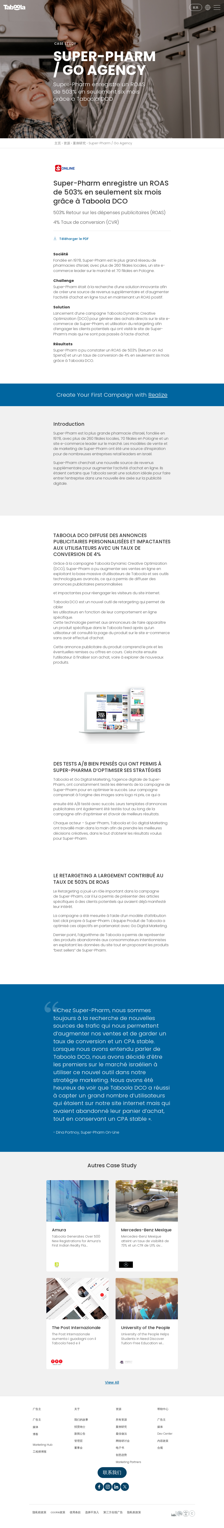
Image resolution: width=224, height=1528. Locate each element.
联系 (195, 7)
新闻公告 (79, 1434)
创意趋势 (121, 1455)
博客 (35, 1434)
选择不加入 (92, 1512)
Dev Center (164, 1434)
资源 (67, 143)
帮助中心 (162, 1409)
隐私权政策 (39, 1512)
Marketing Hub (43, 1445)
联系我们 (112, 1472)
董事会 (78, 1448)
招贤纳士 (79, 1427)
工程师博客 (40, 1452)
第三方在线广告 (113, 1512)
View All (112, 1382)
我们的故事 (81, 1420)
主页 (57, 143)
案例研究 (79, 143)
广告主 (37, 1409)
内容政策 (162, 1441)
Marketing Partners (128, 1462)
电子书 (120, 1448)
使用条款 (75, 1512)
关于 (77, 1409)
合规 (160, 1448)
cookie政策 (58, 1512)
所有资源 (121, 1420)
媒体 (35, 1427)
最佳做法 (121, 1434)
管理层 (78, 1441)
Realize (157, 395)
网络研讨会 (123, 1441)
